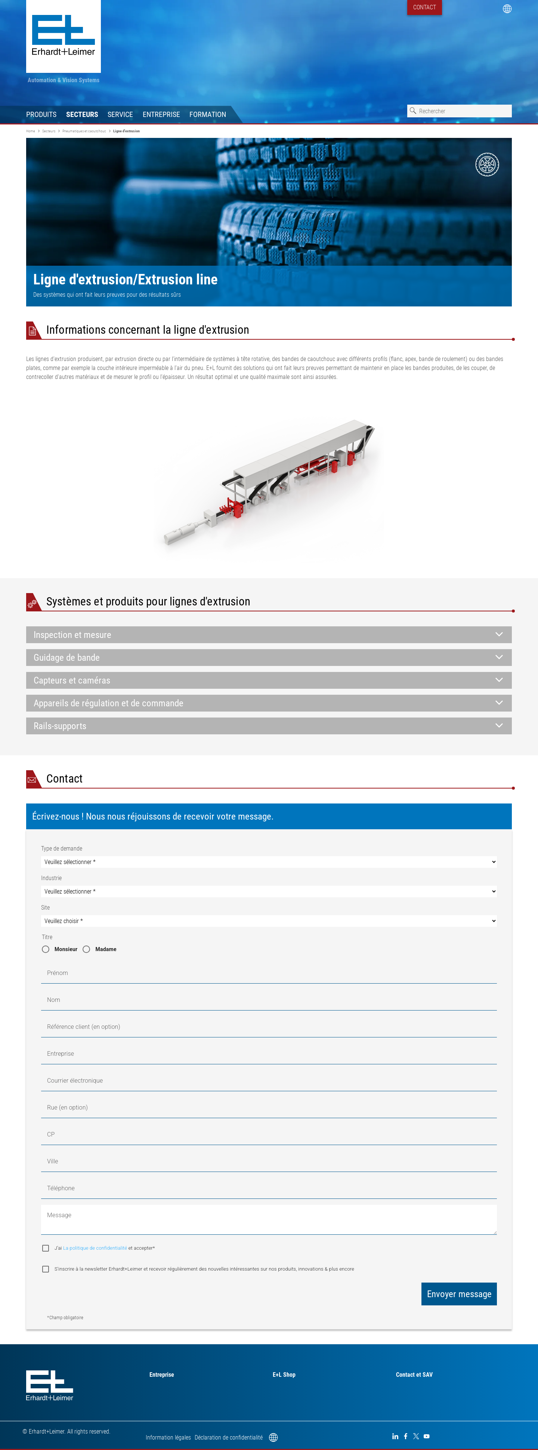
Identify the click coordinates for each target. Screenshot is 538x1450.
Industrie (51, 878)
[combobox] (459, 111)
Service (120, 114)
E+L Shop (284, 1374)
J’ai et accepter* (105, 1248)
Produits (41, 114)
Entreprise (161, 114)
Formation (207, 114)
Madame (105, 949)
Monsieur (66, 949)
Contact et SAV (414, 1374)
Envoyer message (459, 1294)
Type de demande (61, 848)
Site (45, 907)
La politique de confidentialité (96, 1248)
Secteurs (82, 114)
